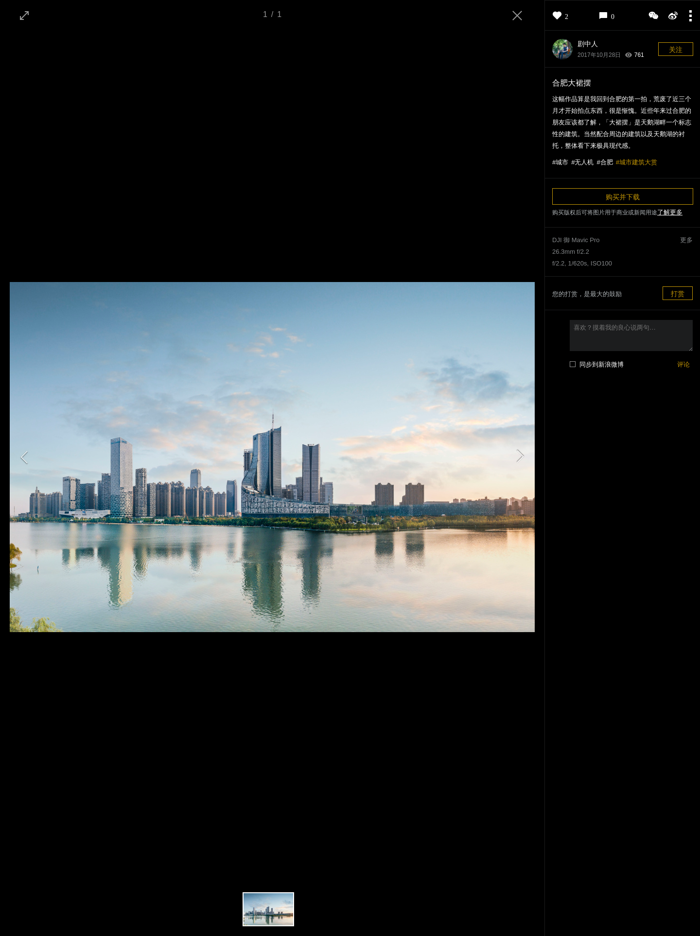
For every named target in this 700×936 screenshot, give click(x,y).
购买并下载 (623, 197)
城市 (562, 162)
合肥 (606, 162)
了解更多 (669, 212)
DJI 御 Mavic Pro (576, 240)
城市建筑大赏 (638, 162)
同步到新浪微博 (601, 364)
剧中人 (588, 44)
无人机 (584, 162)
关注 (675, 49)
